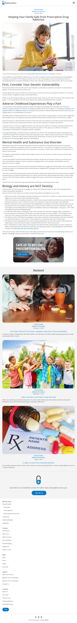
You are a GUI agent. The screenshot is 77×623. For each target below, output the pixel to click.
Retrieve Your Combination (10, 581)
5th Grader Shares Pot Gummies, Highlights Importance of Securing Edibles (38, 331)
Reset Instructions (7, 574)
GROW (46, 620)
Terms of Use (6, 598)
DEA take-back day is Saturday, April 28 (26, 228)
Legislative (5, 523)
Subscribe (5, 567)
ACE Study (13, 133)
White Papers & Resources (11, 513)
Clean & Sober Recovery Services (37, 74)
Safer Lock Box (6, 537)
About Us (5, 591)
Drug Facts (7, 507)
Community (5, 517)
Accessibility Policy (7, 604)
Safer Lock (5, 534)
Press (4, 560)
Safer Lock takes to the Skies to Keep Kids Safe (38, 397)
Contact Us (5, 584)
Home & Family (38, 9)
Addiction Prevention (38, 11)
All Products (5, 531)
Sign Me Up (39, 493)
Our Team (5, 595)
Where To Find (6, 550)
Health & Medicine (7, 520)
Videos (4, 564)
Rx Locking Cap (6, 540)
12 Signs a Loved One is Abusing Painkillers (38, 463)
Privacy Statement (7, 601)
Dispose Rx (5, 546)
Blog (3, 557)
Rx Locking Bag (6, 543)
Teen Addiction (8, 510)
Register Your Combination (10, 578)
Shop (5, 609)
